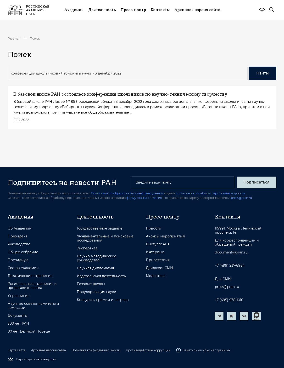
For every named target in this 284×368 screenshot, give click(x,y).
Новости (153, 228)
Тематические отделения (30, 276)
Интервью (155, 252)
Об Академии (20, 228)
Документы (18, 316)
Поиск (35, 38)
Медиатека (155, 276)
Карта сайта (16, 350)
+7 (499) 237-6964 (230, 266)
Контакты (227, 216)
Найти (262, 73)
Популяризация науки (96, 292)
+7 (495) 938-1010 (229, 300)
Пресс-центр (162, 216)
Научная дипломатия (95, 268)
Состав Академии (23, 268)
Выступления (157, 244)
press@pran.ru (241, 198)
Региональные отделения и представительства (32, 286)
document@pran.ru (231, 252)
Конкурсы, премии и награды (103, 300)
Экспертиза (87, 248)
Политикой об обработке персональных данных (127, 193)
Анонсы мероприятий (165, 236)
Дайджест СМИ (159, 268)
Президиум (18, 260)
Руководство (19, 244)
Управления (18, 296)
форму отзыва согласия (144, 198)
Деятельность (95, 216)
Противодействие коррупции (148, 350)
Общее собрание (23, 252)
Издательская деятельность (101, 276)
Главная (14, 38)
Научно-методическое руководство (96, 258)
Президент (17, 236)
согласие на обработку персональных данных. (211, 193)
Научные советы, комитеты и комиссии (33, 306)
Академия (20, 216)
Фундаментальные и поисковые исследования (105, 238)
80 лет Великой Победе (29, 331)
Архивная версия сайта (48, 350)
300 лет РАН (18, 324)
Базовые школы (91, 284)
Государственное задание (100, 228)
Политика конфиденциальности (96, 350)
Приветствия (158, 260)
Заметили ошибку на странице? (203, 350)
